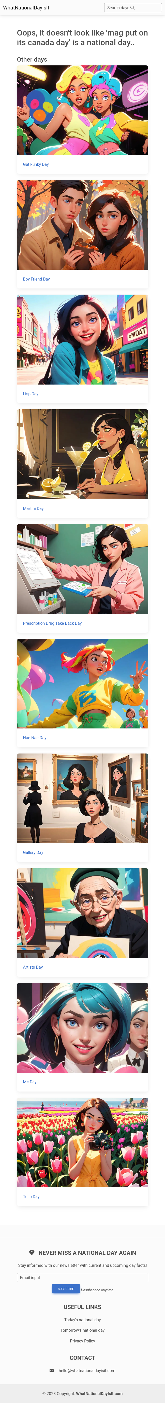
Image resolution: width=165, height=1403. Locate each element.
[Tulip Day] (82, 1152)
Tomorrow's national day (83, 1330)
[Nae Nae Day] (82, 693)
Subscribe (66, 1289)
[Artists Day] (82, 922)
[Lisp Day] (82, 349)
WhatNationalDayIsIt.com (99, 1393)
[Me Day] (82, 1037)
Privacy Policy (82, 1341)
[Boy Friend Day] (82, 234)
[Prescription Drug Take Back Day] (82, 578)
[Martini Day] (82, 463)
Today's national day (82, 1319)
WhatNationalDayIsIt (26, 8)
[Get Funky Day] (82, 119)
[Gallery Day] (82, 807)
